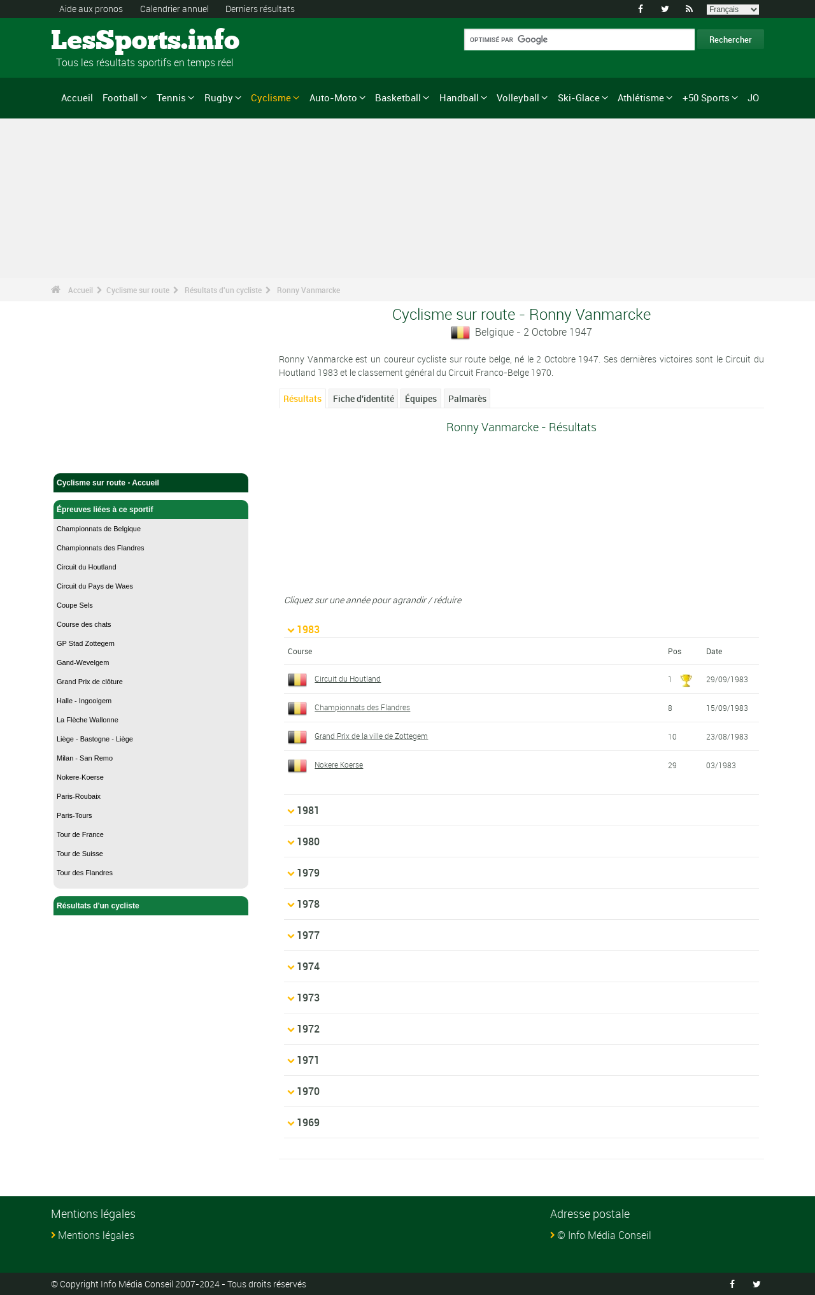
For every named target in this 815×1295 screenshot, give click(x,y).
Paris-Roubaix (79, 796)
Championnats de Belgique (99, 529)
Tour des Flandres (85, 872)
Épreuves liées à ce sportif (150, 509)
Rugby (218, 97)
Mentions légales (96, 1235)
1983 (308, 629)
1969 (308, 1122)
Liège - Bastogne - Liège (95, 739)
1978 (308, 904)
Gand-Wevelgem (83, 662)
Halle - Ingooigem (84, 701)
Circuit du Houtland (87, 567)
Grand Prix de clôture (90, 681)
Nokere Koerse (339, 764)
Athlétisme (641, 97)
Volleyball (518, 97)
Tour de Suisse (80, 853)
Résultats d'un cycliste (223, 290)
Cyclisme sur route (137, 290)
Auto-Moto (333, 97)
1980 (308, 841)
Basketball (398, 97)
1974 (308, 966)
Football (120, 97)
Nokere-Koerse (80, 777)
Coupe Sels (75, 605)
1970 (308, 1091)
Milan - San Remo (85, 758)
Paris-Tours (74, 815)
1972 (308, 1029)
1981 (308, 810)
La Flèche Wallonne (87, 720)
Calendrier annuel (174, 9)
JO (753, 97)
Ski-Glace (579, 97)
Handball (459, 97)
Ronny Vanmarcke (308, 290)
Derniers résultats (260, 9)
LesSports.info (99, 41)
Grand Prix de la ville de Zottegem (371, 736)
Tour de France (80, 834)
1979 (308, 873)
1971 (308, 1060)
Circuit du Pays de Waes (95, 586)
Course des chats (84, 624)
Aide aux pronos (91, 9)
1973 (308, 998)
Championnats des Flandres (101, 548)
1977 (308, 935)
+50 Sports (706, 97)
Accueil (77, 97)
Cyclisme (271, 97)
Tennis (171, 97)
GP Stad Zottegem (86, 643)
